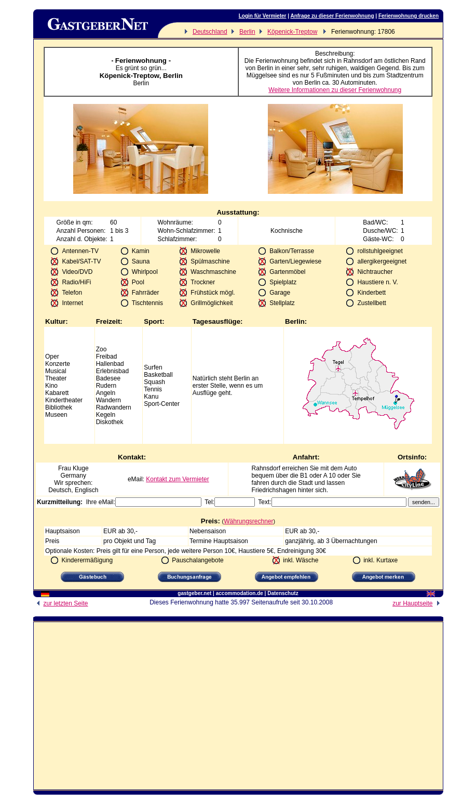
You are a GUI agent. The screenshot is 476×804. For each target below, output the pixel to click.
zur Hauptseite (417, 603)
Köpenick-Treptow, (131, 76)
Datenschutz (282, 593)
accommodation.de (239, 593)
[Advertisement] (238, 702)
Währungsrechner (248, 521)
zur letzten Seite (60, 603)
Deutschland (210, 31)
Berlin (247, 31)
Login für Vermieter (263, 16)
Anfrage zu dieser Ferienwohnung (332, 16)
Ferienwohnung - (143, 60)
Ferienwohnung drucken (408, 16)
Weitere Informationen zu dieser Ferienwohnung (334, 90)
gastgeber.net (194, 593)
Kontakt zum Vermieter (177, 479)
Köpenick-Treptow (292, 31)
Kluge (81, 468)
